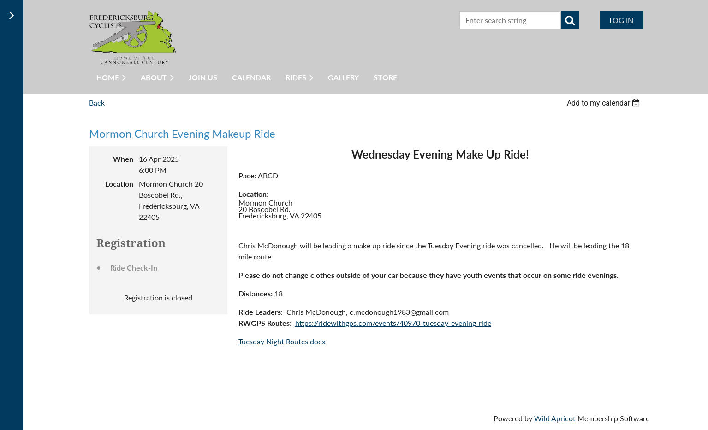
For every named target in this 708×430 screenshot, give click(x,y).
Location (119, 183)
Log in (621, 20)
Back (97, 102)
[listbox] (605, 103)
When (123, 158)
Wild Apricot (555, 418)
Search (570, 20)
